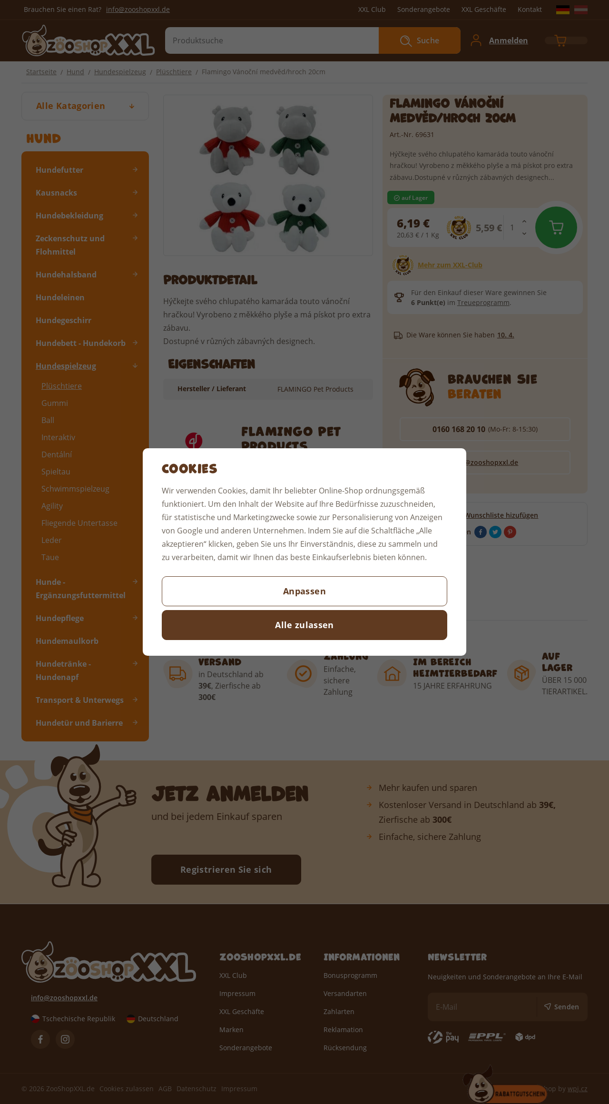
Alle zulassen (304, 625)
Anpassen (304, 591)
